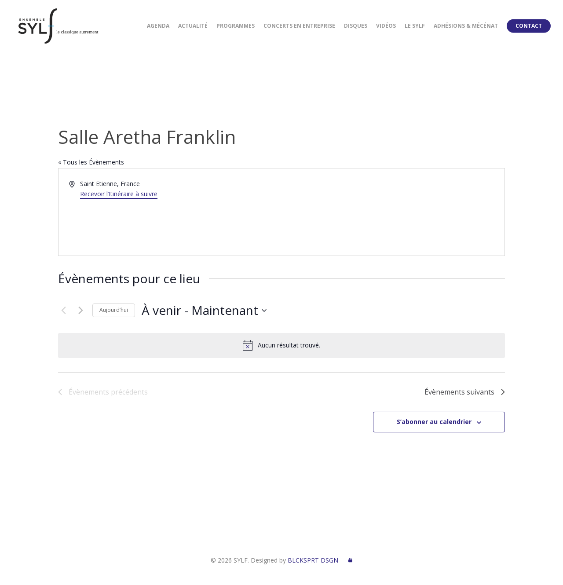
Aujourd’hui (113, 310)
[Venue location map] (392, 212)
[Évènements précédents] (63, 310)
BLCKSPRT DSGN (313, 560)
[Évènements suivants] (80, 310)
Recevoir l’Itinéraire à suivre (118, 194)
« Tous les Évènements (91, 162)
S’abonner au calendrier (434, 421)
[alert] (281, 345)
